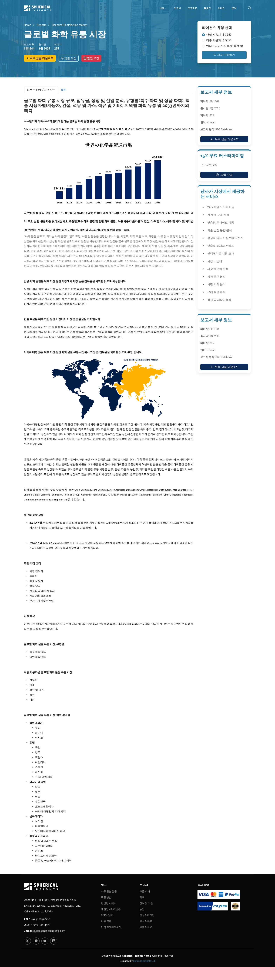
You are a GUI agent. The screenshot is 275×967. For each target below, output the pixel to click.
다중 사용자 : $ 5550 (219, 40)
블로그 (207, 8)
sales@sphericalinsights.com (48, 930)
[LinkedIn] (53, 941)
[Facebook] (36, 941)
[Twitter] (27, 941)
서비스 (221, 8)
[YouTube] (44, 941)
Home (27, 25)
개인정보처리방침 (111, 909)
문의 (234, 8)
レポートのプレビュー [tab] (41, 89)
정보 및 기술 (146, 903)
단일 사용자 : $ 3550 (219, 34)
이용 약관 (106, 921)
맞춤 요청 (68, 58)
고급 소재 (145, 891)
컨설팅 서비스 (108, 903)
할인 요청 (91, 58)
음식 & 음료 (146, 921)
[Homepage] (60, 886)
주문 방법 (106, 897)
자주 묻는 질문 (109, 891)
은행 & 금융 (146, 927)
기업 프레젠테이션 (111, 927)
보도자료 (192, 8)
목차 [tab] (63, 89)
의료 (142, 897)
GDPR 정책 (107, 915)
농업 (142, 909)
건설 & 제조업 (147, 915)
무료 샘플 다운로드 (39, 58)
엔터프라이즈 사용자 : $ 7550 (224, 46)
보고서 (177, 8)
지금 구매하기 (224, 55)
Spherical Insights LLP (144, 961)
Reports (41, 25)
